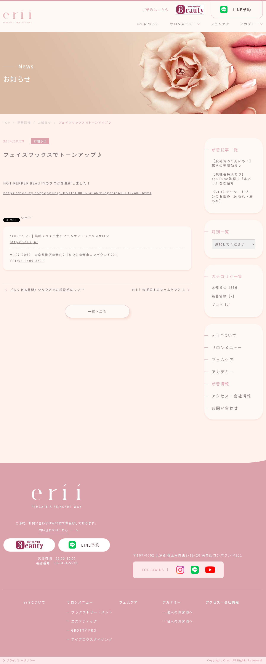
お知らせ (40, 141)
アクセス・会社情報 (231, 396)
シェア (26, 217)
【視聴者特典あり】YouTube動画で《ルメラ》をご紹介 (231, 178)
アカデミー (223, 371)
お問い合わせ (225, 408)
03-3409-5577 (31, 261)
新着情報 (220, 383)
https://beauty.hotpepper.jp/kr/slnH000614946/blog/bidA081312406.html (77, 193)
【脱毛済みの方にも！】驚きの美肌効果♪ (232, 163)
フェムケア (223, 359)
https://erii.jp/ (24, 242)
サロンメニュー (227, 347)
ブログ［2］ (222, 304)
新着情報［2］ (224, 296)
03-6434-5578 (65, 563)
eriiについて (224, 335)
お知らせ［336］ (226, 287)
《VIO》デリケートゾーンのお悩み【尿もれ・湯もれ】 (232, 196)
